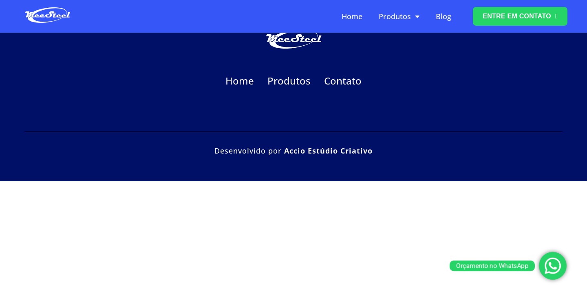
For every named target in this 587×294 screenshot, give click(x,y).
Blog (443, 16)
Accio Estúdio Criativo (328, 151)
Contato (343, 80)
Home (352, 16)
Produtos (399, 16)
